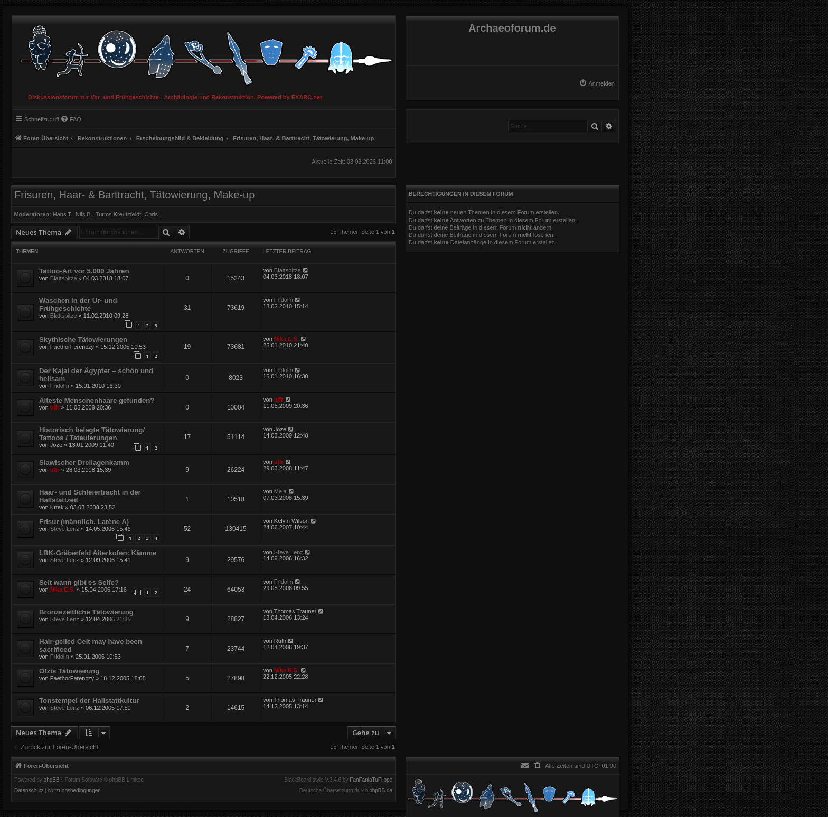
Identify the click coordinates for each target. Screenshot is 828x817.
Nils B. (84, 214)
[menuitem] (597, 83)
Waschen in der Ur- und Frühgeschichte (78, 304)
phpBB (52, 780)
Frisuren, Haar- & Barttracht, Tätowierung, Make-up (134, 195)
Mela (280, 491)
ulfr (55, 407)
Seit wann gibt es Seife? (79, 582)
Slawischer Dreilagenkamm (84, 463)
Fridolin (283, 300)
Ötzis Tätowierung (69, 671)
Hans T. (62, 214)
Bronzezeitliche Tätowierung (86, 612)
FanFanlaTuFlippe (371, 780)
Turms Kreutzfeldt (118, 214)
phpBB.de (380, 790)
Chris (151, 214)
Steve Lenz (64, 529)
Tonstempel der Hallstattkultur (89, 701)
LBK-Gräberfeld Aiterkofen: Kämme (97, 553)
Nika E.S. (286, 339)
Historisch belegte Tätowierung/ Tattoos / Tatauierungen (92, 434)
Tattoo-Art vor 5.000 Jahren (84, 271)
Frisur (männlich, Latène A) (84, 522)
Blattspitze (63, 278)
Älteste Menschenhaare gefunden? (96, 400)
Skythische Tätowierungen (83, 340)
